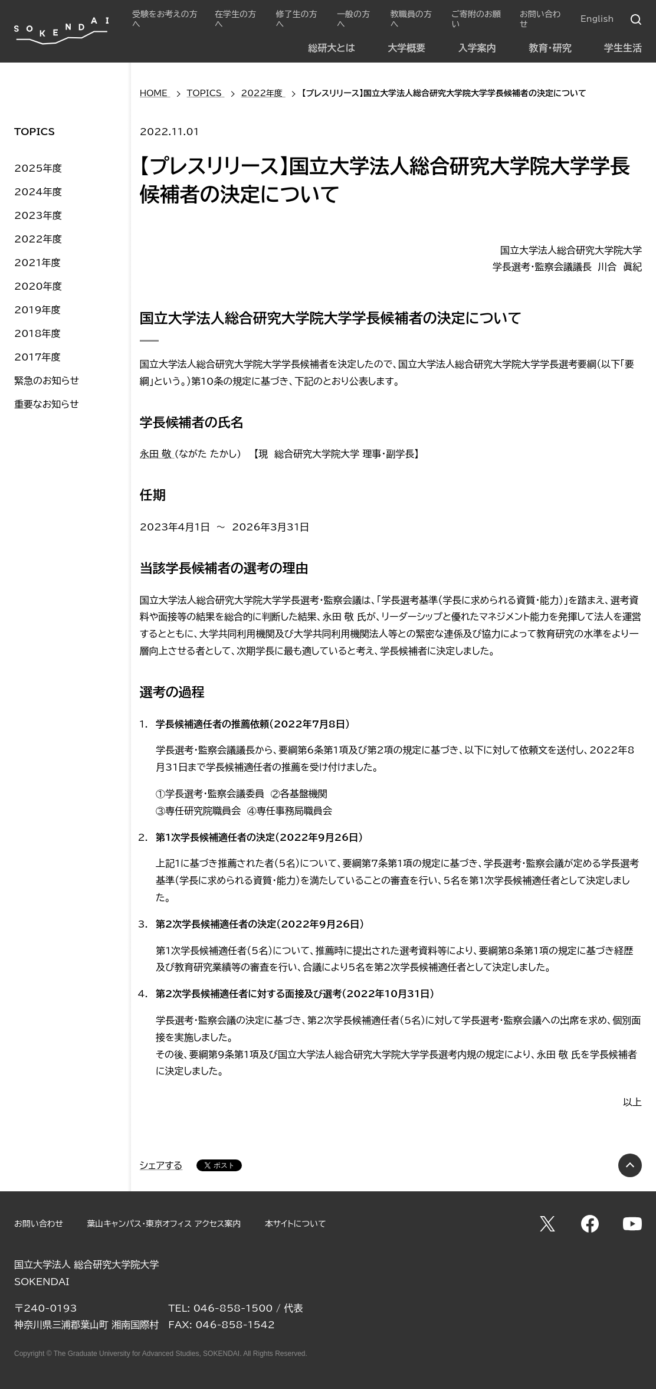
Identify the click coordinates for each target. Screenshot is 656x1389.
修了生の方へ (296, 19)
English (597, 19)
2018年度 (37, 333)
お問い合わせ (540, 19)
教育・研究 (550, 48)
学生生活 (623, 48)
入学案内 (477, 48)
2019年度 (37, 310)
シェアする (161, 1165)
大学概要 (406, 48)
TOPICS (34, 131)
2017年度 (37, 357)
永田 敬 (157, 453)
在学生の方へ (235, 19)
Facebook (589, 1224)
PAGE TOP (630, 1165)
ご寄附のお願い (475, 19)
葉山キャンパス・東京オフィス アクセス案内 (164, 1224)
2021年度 (37, 262)
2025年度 (38, 168)
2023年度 (38, 215)
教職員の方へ (411, 19)
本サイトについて (295, 1224)
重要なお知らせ (46, 404)
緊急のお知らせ (46, 380)
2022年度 (38, 239)
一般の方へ (353, 19)
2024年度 (38, 191)
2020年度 (38, 286)
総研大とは (331, 48)
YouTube (632, 1224)
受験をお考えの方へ (164, 19)
